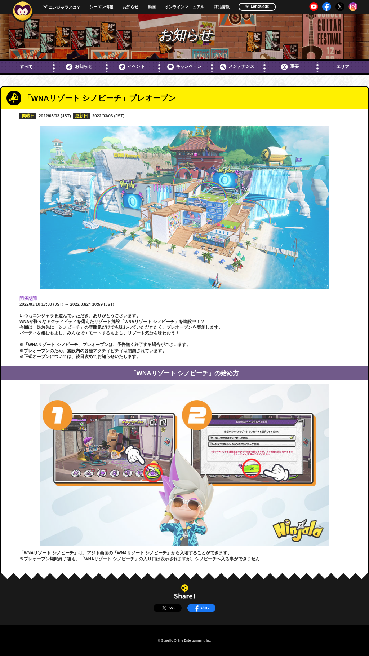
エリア (342, 67)
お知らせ (130, 7)
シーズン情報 (101, 7)
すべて (26, 67)
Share (201, 607)
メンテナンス (237, 67)
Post (168, 607)
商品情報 (222, 7)
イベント (132, 67)
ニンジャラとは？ (64, 7)
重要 (289, 67)
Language (257, 6)
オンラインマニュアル (184, 7)
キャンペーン (184, 67)
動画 (152, 7)
